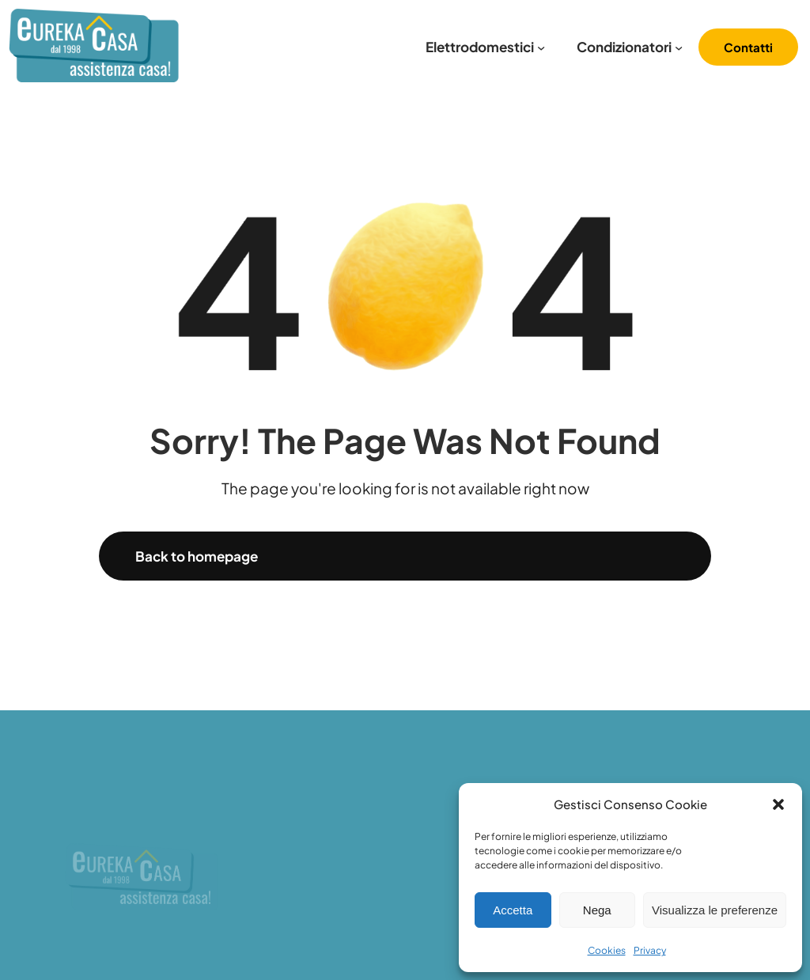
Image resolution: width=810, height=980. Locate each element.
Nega (597, 910)
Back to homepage (196, 556)
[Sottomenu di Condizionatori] (679, 47)
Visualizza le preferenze (715, 910)
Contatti (748, 47)
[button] (778, 804)
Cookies (607, 950)
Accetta (512, 910)
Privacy (650, 950)
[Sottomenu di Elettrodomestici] (541, 47)
